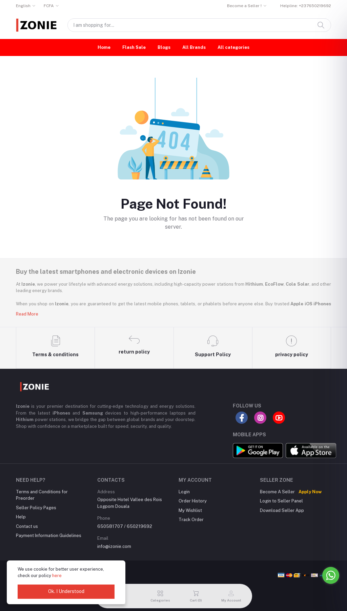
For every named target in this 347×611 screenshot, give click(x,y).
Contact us (27, 526)
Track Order (191, 519)
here (57, 575)
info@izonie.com (114, 546)
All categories (233, 47)
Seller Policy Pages (36, 507)
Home (104, 47)
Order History (193, 500)
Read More (27, 314)
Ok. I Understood (66, 591)
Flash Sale (134, 47)
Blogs (164, 47)
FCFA (49, 5)
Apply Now (310, 491)
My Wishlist (190, 510)
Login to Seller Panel (281, 500)
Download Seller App (282, 510)
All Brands (194, 47)
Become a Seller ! (244, 5)
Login (184, 491)
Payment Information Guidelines (48, 535)
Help (21, 516)
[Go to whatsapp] (330, 575)
